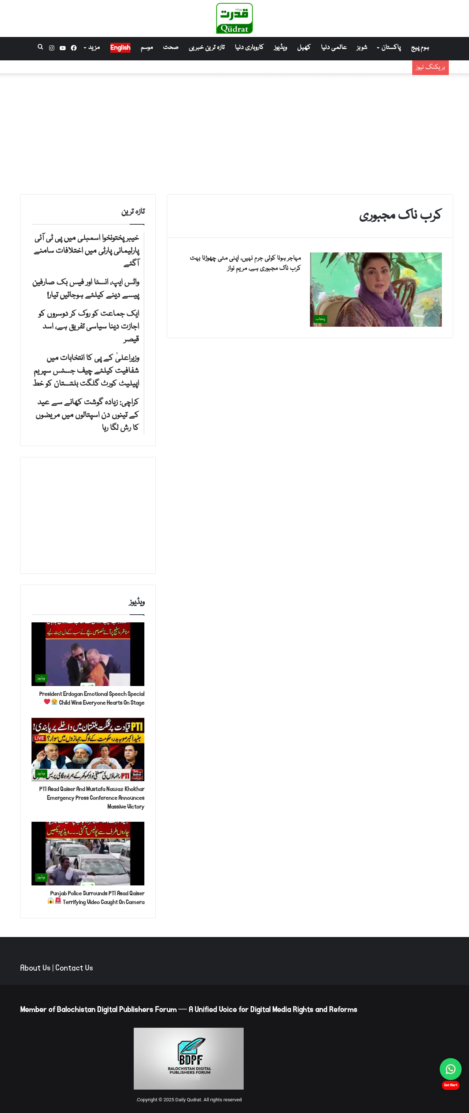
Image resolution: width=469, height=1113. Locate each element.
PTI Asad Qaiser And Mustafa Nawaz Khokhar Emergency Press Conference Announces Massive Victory (91, 798)
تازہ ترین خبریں (207, 48)
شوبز (362, 48)
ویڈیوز (280, 48)
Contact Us (74, 968)
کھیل (304, 48)
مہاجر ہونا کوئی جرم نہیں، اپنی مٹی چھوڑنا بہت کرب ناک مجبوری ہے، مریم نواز (245, 264)
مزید (94, 48)
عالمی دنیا (334, 48)
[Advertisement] (234, 132)
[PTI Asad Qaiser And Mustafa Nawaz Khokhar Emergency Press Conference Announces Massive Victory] (88, 750)
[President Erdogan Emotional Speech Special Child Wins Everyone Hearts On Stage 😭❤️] (88, 654)
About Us (35, 968)
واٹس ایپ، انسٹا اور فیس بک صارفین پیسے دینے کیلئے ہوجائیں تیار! (313, 69)
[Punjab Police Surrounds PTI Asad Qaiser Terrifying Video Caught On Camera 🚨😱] (88, 853)
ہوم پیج (420, 48)
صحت (170, 48)
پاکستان (390, 48)
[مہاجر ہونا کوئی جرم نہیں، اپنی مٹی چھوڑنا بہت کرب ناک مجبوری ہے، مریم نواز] (376, 289)
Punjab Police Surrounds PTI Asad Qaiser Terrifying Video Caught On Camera (96, 897)
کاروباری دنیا (249, 48)
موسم (147, 48)
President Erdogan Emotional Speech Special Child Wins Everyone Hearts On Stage (91, 698)
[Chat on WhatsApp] (451, 1069)
